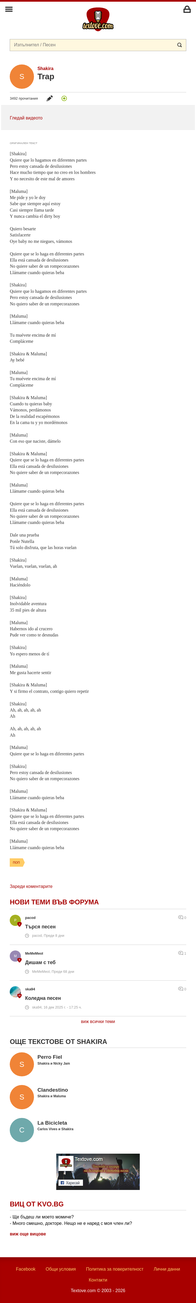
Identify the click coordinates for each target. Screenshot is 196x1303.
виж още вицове (28, 1234)
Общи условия (61, 1269)
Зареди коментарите (31, 886)
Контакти (98, 1280)
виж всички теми (98, 1021)
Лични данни (167, 1269)
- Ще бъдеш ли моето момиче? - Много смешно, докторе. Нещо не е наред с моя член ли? (71, 1220)
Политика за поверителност (115, 1269)
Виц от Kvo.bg (36, 1204)
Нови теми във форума (54, 902)
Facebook (25, 1269)
